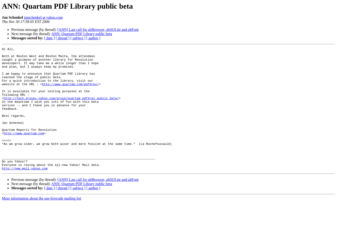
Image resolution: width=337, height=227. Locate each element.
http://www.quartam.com (24, 151)
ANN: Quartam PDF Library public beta (81, 34)
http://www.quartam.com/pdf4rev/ (70, 92)
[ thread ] (63, 38)
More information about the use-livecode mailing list (41, 223)
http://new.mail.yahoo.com (25, 193)
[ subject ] (77, 38)
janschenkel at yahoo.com (43, 17)
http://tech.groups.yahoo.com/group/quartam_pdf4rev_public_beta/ (61, 108)
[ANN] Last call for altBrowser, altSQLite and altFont (98, 30)
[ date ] (49, 38)
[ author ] (93, 38)
